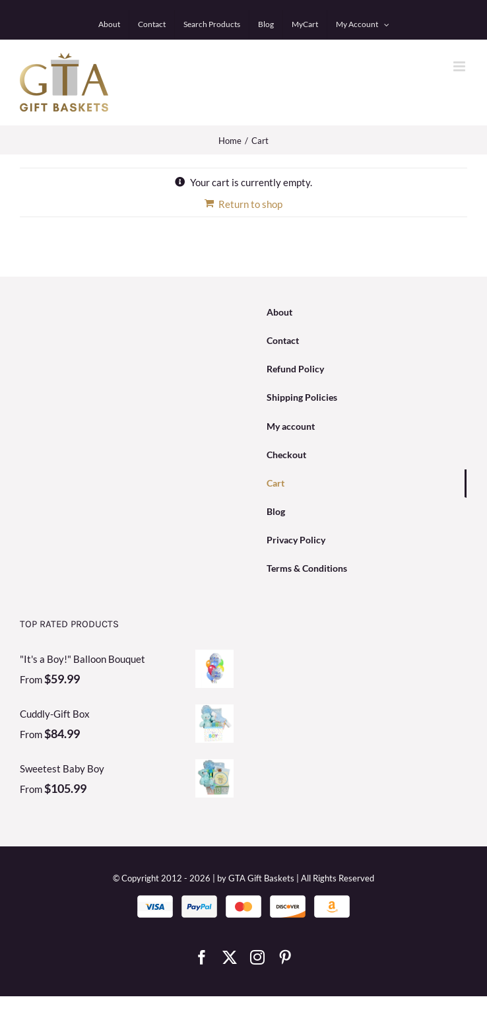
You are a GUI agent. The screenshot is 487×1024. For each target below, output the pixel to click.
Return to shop (250, 204)
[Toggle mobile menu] (460, 66)
